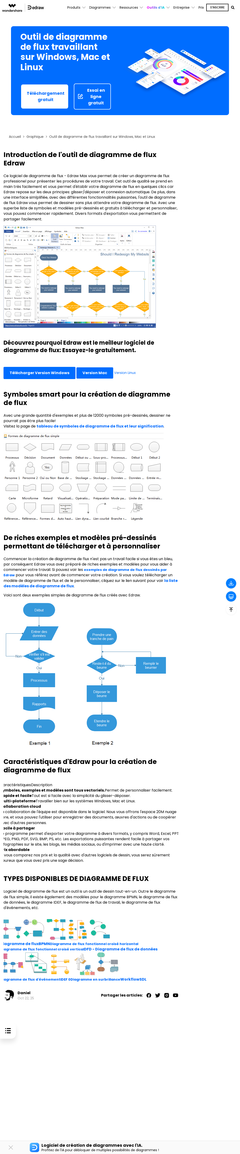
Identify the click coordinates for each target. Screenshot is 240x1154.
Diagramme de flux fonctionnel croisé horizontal (98, 943)
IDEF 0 (71, 979)
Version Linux (126, 372)
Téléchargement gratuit (45, 96)
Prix (201, 7)
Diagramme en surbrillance (104, 979)
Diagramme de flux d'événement (33, 979)
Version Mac (94, 373)
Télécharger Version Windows (39, 373)
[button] (158, 7)
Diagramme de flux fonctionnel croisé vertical (46, 949)
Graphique (35, 136)
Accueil (15, 136)
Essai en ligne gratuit (91, 96)
